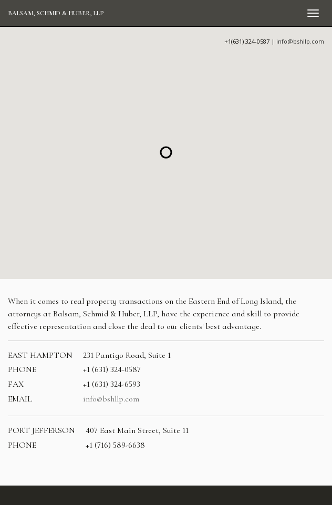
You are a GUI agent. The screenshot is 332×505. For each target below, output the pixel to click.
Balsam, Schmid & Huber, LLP (55, 13)
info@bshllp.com (300, 41)
